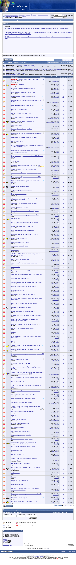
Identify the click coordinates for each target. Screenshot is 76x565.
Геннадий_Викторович (16, 424)
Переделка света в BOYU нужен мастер (23, 398)
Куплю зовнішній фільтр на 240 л (21, 113)
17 (63, 80)
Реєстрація (27, 20)
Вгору (73, 551)
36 (63, 165)
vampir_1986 (14, 356)
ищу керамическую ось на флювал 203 (23, 394)
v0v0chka (13, 97)
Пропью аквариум (16, 450)
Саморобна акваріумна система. (21, 307)
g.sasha (13, 231)
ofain (12, 478)
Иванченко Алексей (53, 147)
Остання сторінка (23, 407)
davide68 (13, 220)
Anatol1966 (14, 283)
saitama (13, 416)
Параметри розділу (53, 62)
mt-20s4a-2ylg (15, 218)
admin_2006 (55, 469)
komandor (13, 448)
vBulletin (24, 555)
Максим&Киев (14, 369)
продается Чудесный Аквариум (20, 463)
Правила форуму (7, 545)
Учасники (40, 20)
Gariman (56, 325)
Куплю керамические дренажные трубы (23, 446)
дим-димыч (55, 451)
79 (63, 407)
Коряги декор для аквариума (20, 259)
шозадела (13, 413)
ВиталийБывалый (15, 103)
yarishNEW (14, 350)
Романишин (14, 239)
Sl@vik (13, 409)
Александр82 (54, 81)
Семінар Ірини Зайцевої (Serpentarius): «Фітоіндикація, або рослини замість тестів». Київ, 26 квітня (37, 28)
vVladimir (13, 301)
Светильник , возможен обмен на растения (24, 137)
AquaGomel (14, 195)
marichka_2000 (15, 470)
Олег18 (13, 444)
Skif (12, 264)
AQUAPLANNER (15, 256)
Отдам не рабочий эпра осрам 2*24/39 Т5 (23, 311)
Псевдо (52, 15)
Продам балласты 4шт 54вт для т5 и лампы (24, 234)
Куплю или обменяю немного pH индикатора (24, 263)
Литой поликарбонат (17, 427)
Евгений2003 (14, 93)
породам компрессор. (17, 290)
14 (63, 473)
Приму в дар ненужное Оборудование (22, 121)
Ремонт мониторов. (17, 484)
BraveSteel (14, 170)
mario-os (13, 235)
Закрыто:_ (23, 169)
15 (63, 325)
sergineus (13, 89)
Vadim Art (13, 247)
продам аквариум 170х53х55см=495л (22, 411)
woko (12, 114)
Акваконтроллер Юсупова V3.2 (20, 363)
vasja (56, 382)
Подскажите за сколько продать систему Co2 (25, 215)
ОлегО (13, 276)
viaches (13, 243)
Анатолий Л (14, 321)
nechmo (13, 287)
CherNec (13, 396)
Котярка (13, 118)
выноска (13, 332)
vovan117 (55, 178)
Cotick (12, 216)
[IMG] (4, 541)
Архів (69, 551)
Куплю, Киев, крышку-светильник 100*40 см (24, 222)
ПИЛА (12, 126)
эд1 (12, 174)
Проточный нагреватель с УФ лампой (22, 230)
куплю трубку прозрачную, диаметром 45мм (24, 442)
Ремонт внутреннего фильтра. (20, 423)
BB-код (5, 539)
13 (63, 459)
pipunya (13, 455)
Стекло (13, 477)
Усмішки (5, 540)
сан (12, 403)
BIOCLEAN (14, 200)
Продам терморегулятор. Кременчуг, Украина (25, 349)
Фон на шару (15, 250)
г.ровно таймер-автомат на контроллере (23, 286)
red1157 (13, 312)
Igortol (56, 464)
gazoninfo (13, 260)
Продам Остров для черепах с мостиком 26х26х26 (26, 133)
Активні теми (8, 20)
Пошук (69, 20)
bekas (12, 451)
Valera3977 (14, 224)
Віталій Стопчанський (38, 556)
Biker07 (13, 482)
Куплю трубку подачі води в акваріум (22, 328)
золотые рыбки (15, 267)
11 (63, 259)
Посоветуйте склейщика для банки (21, 129)
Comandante (14, 346)
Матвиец (55, 255)
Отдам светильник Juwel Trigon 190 (22, 226)
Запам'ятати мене (68, 15)
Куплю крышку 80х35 (17, 454)
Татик (56, 408)
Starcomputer (14, 82)
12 (63, 85)
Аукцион (18, 20)
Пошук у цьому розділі (67, 62)
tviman (12, 474)
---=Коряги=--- (15, 473)
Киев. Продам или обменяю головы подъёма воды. (26, 377)
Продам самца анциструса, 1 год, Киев (23, 92)
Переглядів (70, 77)
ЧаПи (34, 20)
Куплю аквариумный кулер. (19, 246)
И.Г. (12, 440)
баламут (13, 268)
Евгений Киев (14, 420)
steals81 (56, 424)
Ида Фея (55, 502)
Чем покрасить (15, 161)
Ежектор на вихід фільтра (19, 109)
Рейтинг (42, 77)
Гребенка (14, 415)
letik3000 (55, 360)
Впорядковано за (7, 514)
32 (63, 255)
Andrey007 (13, 227)
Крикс (12, 148)
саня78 (13, 138)
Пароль (52, 17)
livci (12, 379)
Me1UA (13, 325)
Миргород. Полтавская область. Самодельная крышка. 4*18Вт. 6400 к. (25, 489)
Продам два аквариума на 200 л (21, 271)
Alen (12, 383)
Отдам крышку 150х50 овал (19, 480)
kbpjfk (12, 503)
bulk (57, 130)
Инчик (12, 272)
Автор (16, 77)
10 (63, 129)
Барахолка (33, 14)
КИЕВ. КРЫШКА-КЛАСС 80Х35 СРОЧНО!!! (24, 501)
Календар (49, 20)
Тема (12, 77)
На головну (64, 551)
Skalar (12, 308)
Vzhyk (12, 106)
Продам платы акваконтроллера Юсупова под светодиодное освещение (25, 151)
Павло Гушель (54, 403)
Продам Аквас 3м (16, 125)
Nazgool (56, 227)
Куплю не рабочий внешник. (19, 359)
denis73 (56, 85)
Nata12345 (14, 134)
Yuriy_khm (13, 342)
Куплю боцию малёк (17, 141)
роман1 (13, 499)
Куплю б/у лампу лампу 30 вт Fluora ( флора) (25, 211)
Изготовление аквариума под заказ (21, 439)
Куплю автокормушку (17, 381)
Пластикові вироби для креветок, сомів (23, 105)
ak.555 (13, 183)
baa (12, 153)
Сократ (13, 392)
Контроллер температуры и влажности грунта (25, 117)
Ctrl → (69, 60)
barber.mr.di (14, 162)
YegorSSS (55, 166)
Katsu (12, 436)
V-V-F (56, 199)
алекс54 (56, 395)
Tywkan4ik (55, 223)
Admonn (13, 191)
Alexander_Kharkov (16, 461)
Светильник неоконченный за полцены (23, 294)
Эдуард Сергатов (15, 178)
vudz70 (56, 182)
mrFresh (13, 212)
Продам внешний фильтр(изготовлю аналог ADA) (26, 177)
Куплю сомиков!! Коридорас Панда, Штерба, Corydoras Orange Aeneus (24, 319)
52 (63, 97)
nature (12, 158)
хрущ (12, 465)
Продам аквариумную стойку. (20, 242)
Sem (12, 432)
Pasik (12, 187)
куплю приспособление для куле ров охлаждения (26, 173)
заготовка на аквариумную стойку (21, 402)
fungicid (13, 130)
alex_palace (14, 204)
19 (63, 279)
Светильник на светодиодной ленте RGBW (24, 203)
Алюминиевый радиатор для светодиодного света (26, 282)
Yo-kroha (55, 174)
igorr (12, 304)
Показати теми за (30, 514)
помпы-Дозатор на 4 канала (19, 207)
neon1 (12, 333)
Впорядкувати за (21, 514)
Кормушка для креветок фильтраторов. (23, 88)
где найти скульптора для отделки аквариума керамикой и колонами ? (25, 198)
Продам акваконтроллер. (18, 194)
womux (13, 360)
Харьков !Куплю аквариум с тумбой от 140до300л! (26, 315)
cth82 (56, 316)
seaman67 (13, 291)
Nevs (12, 316)
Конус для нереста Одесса (19, 498)
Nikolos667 (14, 428)
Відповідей (63, 77)
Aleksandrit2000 (54, 118)
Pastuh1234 (14, 166)
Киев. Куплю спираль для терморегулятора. (24, 303)
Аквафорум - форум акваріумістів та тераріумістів (17, 14)
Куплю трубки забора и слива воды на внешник (25, 391)
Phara (12, 400)
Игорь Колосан (15, 251)
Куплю (13, 341)
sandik (56, 460)
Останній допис (52, 76)
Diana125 (13, 142)
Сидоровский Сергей (16, 122)
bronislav (13, 295)
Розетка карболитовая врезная (20, 431)
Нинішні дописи (59, 20)
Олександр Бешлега (11, 66)
